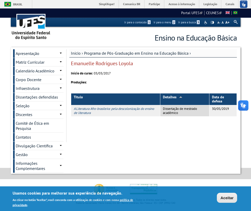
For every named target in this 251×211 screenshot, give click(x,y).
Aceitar (227, 198)
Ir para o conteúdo (137, 22)
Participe (154, 4)
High (212, 22)
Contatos (23, 137)
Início (76, 53)
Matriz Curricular (30, 62)
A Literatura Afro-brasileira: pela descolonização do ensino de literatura (114, 111)
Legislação (210, 4)
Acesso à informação (182, 4)
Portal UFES (191, 13)
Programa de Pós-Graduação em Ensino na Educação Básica (136, 53)
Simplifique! (107, 4)
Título (78, 97)
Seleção (23, 105)
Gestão (22, 154)
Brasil (17, 4)
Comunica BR (131, 4)
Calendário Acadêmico (35, 70)
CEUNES (214, 13)
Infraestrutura (28, 88)
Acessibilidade (206, 22)
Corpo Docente (28, 79)
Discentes (24, 114)
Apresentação (27, 53)
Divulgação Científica (34, 145)
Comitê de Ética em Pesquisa (32, 126)
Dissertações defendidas (37, 97)
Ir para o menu (164, 22)
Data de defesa (218, 99)
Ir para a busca (189, 22)
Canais (230, 4)
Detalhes (172, 97)
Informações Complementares (30, 166)
